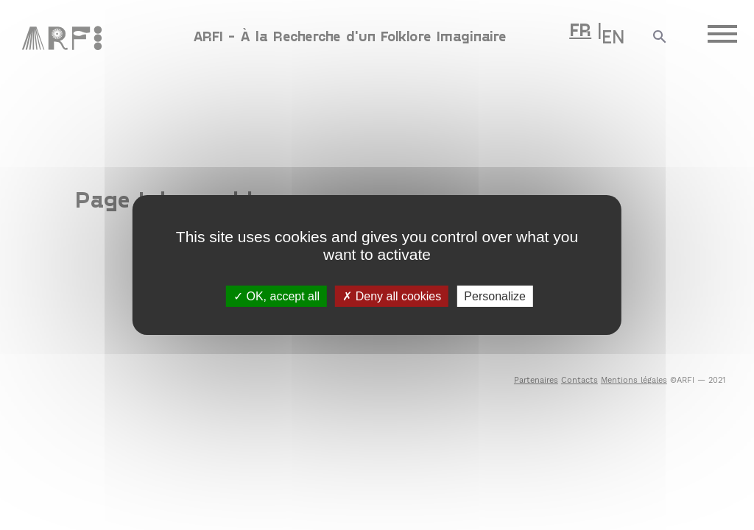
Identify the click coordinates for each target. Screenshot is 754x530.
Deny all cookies (391, 296)
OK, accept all (276, 296)
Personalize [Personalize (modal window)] (495, 296)
